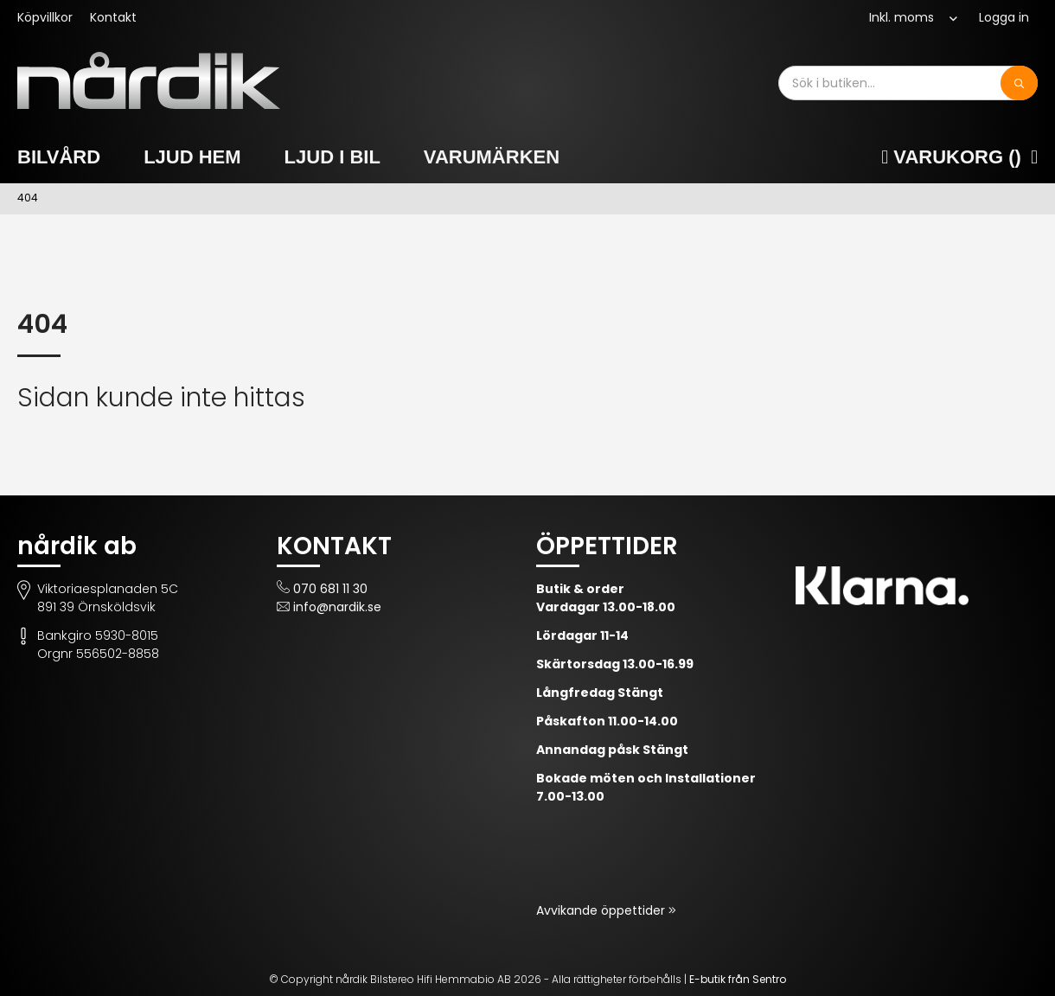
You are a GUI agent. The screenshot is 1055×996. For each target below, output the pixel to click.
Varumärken (491, 157)
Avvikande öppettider (602, 910)
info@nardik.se (337, 607)
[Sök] (1019, 83)
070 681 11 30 (330, 588)
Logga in (1004, 17)
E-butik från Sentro (737, 979)
